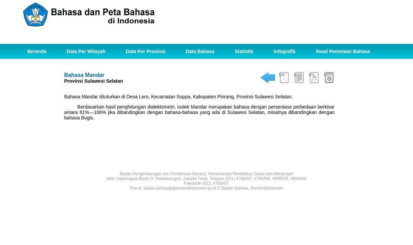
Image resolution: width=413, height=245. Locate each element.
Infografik (285, 51)
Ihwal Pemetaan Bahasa (343, 51)
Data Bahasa (200, 51)
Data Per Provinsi (145, 51)
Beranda (36, 51)
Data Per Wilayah (86, 51)
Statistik (244, 51)
